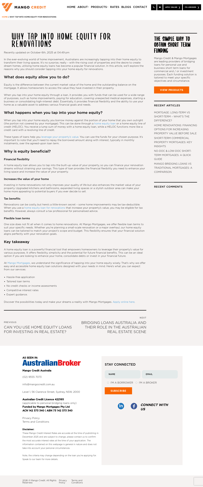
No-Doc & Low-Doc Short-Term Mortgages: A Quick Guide (172, 155)
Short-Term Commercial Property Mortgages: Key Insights (173, 142)
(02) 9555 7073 (32, 377)
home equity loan (105, 123)
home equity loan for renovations (44, 208)
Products (99, 7)
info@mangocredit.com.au (38, 384)
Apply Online (171, 7)
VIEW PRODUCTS (172, 90)
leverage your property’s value (59, 137)
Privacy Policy (31, 418)
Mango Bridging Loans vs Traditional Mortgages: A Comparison (173, 167)
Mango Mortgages (19, 263)
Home (71, 7)
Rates (114, 7)
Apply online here (124, 302)
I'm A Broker (190, 7)
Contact (140, 7)
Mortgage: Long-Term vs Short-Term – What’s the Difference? (172, 116)
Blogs (126, 7)
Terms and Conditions (35, 422)
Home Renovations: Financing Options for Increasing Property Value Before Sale (175, 129)
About (82, 7)
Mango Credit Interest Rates (43, 433)
